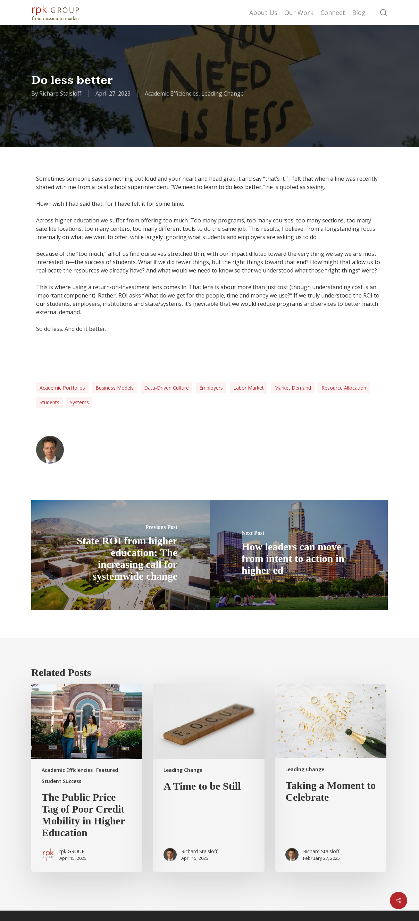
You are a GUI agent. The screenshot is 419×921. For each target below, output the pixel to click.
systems (79, 402)
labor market (248, 387)
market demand (292, 387)
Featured (107, 770)
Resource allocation (343, 387)
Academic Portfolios (62, 387)
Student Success (61, 781)
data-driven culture (166, 387)
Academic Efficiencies (172, 93)
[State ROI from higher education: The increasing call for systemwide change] (120, 555)
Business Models (114, 387)
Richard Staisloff (60, 93)
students (49, 402)
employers (211, 387)
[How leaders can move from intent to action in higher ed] (299, 555)
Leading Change (222, 93)
